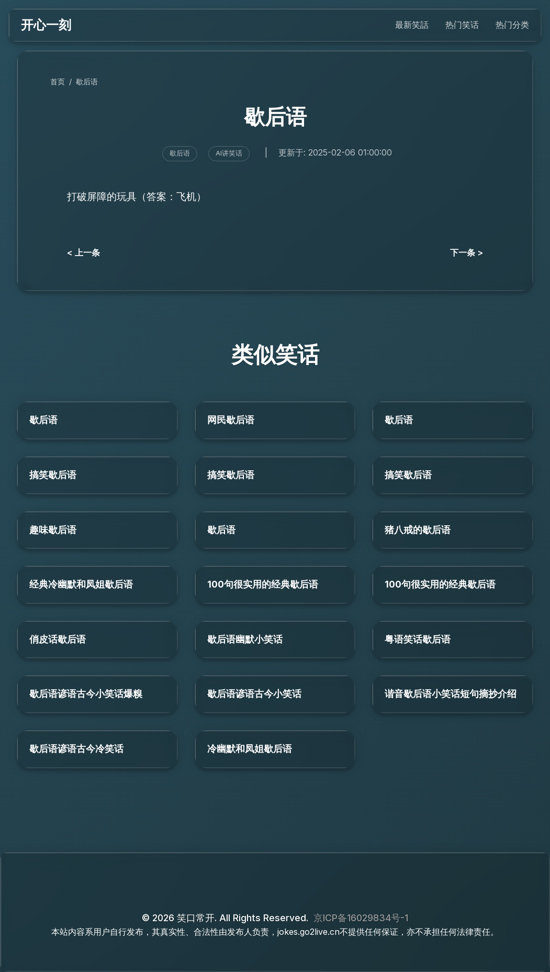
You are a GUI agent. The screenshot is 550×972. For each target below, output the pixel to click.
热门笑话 (462, 24)
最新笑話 (412, 24)
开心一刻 (46, 24)
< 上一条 (83, 252)
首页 (57, 81)
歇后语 (87, 81)
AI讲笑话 (229, 153)
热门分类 (512, 24)
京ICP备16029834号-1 (360, 917)
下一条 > (466, 252)
